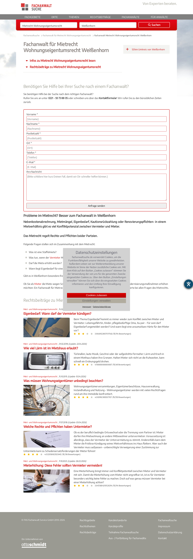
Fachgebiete (32, 17)
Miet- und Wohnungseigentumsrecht (40, 309)
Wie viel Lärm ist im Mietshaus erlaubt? (50, 348)
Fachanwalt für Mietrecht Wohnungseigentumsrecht (67, 35)
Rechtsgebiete (87, 520)
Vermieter (55, 257)
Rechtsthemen (87, 526)
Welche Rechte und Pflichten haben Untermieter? (57, 426)
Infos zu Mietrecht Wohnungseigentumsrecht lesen (62, 60)
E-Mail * (30, 162)
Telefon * (31, 152)
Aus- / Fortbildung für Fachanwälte (127, 538)
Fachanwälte (130, 17)
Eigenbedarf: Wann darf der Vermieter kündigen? (57, 313)
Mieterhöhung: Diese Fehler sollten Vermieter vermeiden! (62, 465)
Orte (54, 17)
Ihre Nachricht (34, 171)
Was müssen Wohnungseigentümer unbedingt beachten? (63, 381)
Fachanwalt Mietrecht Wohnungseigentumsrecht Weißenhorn (123, 35)
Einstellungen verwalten (96, 300)
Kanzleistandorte (118, 520)
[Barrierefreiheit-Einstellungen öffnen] (188, 284)
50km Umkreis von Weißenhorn (145, 49)
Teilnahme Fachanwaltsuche (124, 532)
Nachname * (32, 123)
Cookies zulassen (96, 295)
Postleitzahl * (33, 133)
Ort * (29, 142)
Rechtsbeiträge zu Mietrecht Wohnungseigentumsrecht (65, 67)
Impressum (164, 526)
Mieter (37, 283)
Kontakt (162, 538)
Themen (74, 17)
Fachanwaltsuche (31, 35)
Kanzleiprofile (116, 526)
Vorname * (32, 114)
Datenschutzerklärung (170, 532)
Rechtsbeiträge (100, 17)
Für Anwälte (159, 17)
